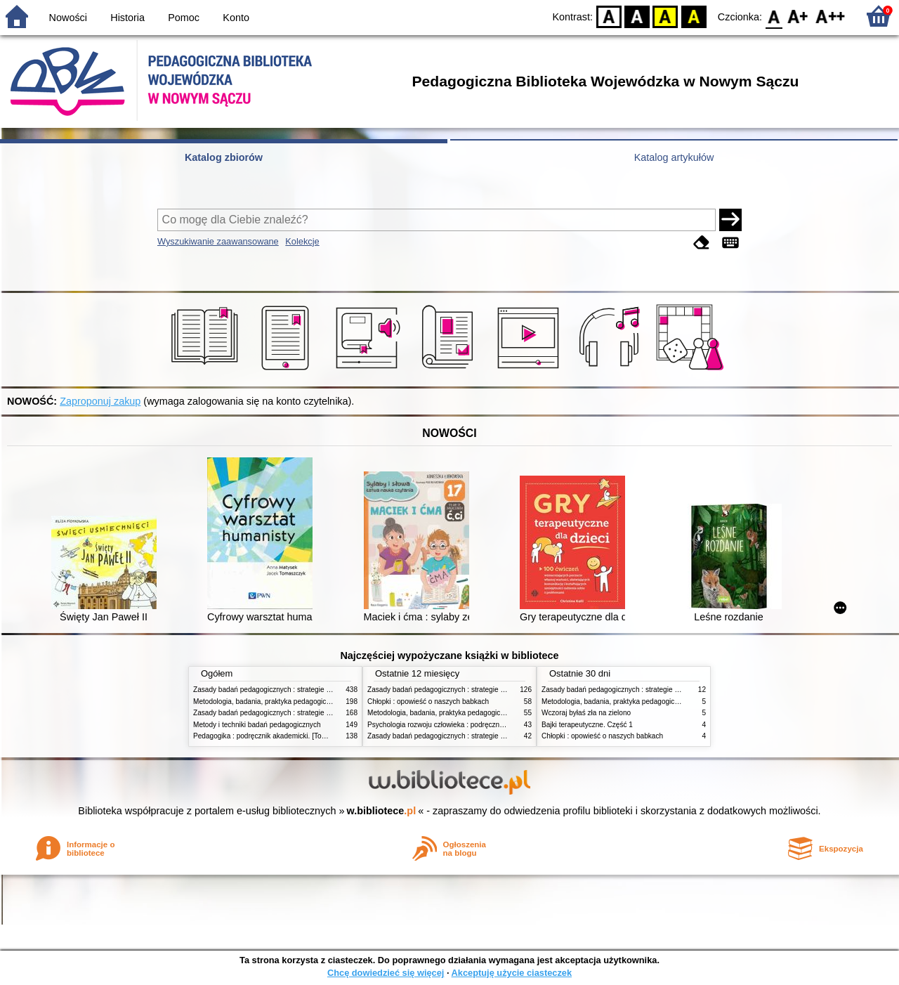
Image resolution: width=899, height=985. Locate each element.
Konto (236, 17)
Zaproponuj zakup (100, 401)
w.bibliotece (381, 810)
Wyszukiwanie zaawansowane (218, 241)
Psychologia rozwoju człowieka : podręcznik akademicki (454, 725)
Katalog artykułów (674, 157)
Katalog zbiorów (224, 157)
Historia (127, 17)
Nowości (68, 17)
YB (665, 16)
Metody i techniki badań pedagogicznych (257, 725)
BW (637, 16)
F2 (830, 16)
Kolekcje (302, 241)
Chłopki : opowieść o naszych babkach (428, 701)
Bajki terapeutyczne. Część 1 (587, 725)
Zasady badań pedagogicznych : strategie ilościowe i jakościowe (294, 713)
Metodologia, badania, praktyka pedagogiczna (265, 701)
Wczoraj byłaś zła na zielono (586, 713)
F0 (773, 16)
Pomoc (183, 17)
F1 (798, 16)
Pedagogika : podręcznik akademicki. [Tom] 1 (264, 736)
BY (693, 16)
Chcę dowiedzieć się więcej (385, 972)
